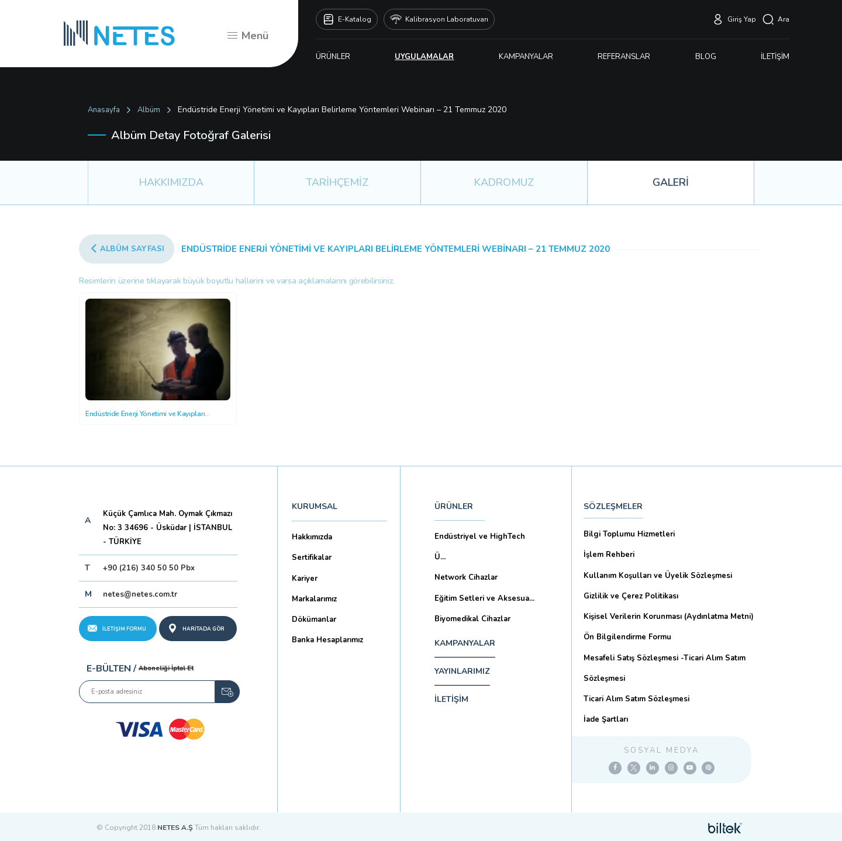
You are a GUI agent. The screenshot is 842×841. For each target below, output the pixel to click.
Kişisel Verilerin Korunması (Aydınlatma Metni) (669, 616)
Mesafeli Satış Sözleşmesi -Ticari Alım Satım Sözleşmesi (665, 667)
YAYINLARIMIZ (462, 671)
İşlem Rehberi (609, 554)
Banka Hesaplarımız (327, 639)
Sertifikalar (312, 557)
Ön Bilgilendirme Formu (627, 636)
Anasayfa (104, 110)
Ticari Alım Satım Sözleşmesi (636, 698)
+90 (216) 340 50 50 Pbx (149, 568)
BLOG (705, 56)
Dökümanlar (314, 619)
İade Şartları (606, 719)
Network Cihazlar (466, 577)
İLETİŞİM (775, 56)
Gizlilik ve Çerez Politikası (631, 595)
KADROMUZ (504, 182)
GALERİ (671, 182)
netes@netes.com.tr (140, 594)
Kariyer (305, 578)
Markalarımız (314, 598)
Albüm (148, 110)
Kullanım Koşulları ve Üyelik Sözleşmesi (658, 575)
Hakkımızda (312, 537)
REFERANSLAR (624, 56)
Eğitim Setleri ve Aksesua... (484, 598)
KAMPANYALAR (526, 56)
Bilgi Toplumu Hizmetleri (629, 534)
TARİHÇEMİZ (337, 182)
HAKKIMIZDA (171, 182)
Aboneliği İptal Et (166, 668)
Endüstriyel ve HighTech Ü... (479, 546)
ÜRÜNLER (333, 56)
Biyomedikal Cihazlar (472, 618)
